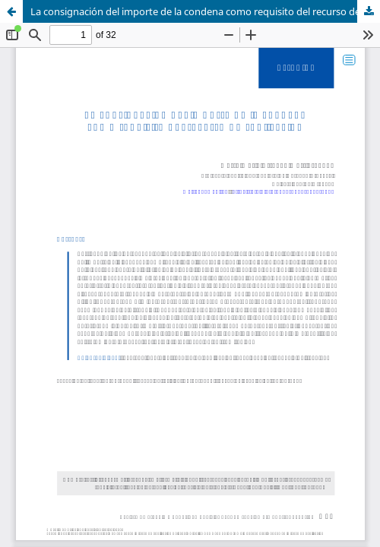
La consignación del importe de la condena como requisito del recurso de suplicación (205, 11)
